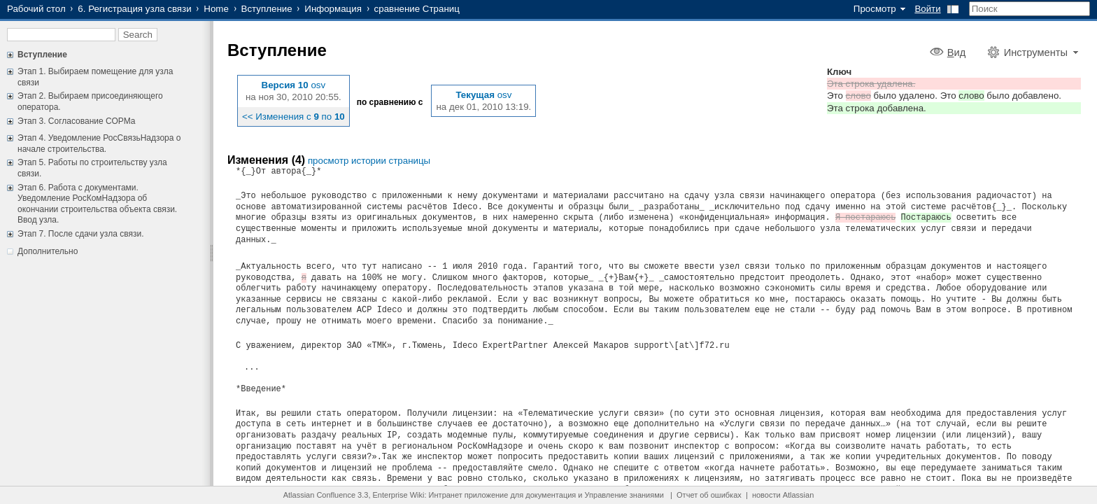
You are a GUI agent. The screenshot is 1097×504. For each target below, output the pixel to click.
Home (216, 9)
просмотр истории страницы (369, 160)
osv (318, 85)
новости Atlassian (783, 495)
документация (550, 495)
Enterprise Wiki (399, 495)
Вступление (266, 9)
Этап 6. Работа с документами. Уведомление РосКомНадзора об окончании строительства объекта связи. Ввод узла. (97, 204)
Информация (333, 9)
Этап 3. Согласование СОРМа (76, 121)
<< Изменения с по (293, 116)
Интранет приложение (469, 495)
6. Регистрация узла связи (134, 9)
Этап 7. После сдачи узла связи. (80, 234)
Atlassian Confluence (319, 495)
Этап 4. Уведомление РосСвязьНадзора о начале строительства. (99, 143)
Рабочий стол (36, 9)
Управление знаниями (624, 495)
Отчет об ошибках (709, 495)
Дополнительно (47, 251)
